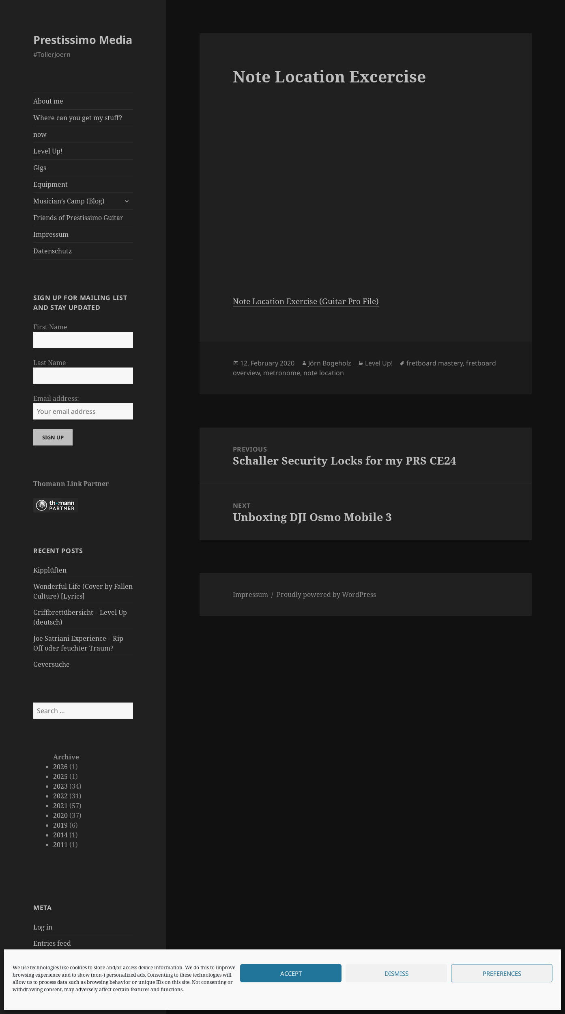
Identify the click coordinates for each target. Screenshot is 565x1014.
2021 (60, 805)
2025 (60, 776)
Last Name (49, 362)
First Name (50, 326)
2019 (60, 825)
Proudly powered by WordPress (326, 594)
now (40, 134)
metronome (281, 372)
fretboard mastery (434, 363)
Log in (42, 927)
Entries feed (52, 943)
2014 (60, 834)
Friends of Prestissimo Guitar (78, 217)
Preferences (502, 973)
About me (48, 101)
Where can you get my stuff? (77, 117)
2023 (60, 786)
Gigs (39, 167)
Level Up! (47, 151)
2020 (60, 815)
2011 (60, 844)
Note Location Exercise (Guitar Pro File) (306, 301)
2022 (60, 795)
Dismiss (396, 973)
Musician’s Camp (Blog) (69, 201)
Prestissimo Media (82, 39)
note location (323, 372)
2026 (60, 766)
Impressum (51, 234)
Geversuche (51, 664)
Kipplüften (50, 570)
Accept (291, 973)
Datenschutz (52, 250)
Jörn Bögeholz (329, 363)
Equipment (50, 184)
